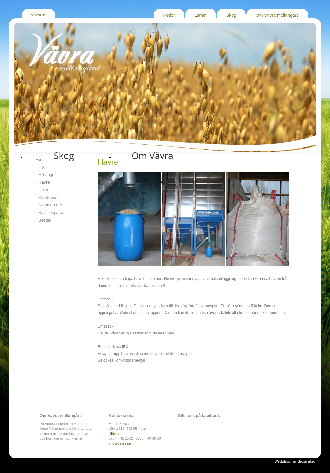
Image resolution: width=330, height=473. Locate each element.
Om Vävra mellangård (277, 15)
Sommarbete (50, 205)
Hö (41, 167)
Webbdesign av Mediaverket (295, 461)
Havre (44, 182)
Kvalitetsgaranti (52, 212)
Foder (169, 15)
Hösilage (46, 174)
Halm (43, 189)
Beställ (44, 220)
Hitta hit (114, 433)
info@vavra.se (120, 443)
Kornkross (47, 197)
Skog (231, 15)
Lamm (200, 15)
